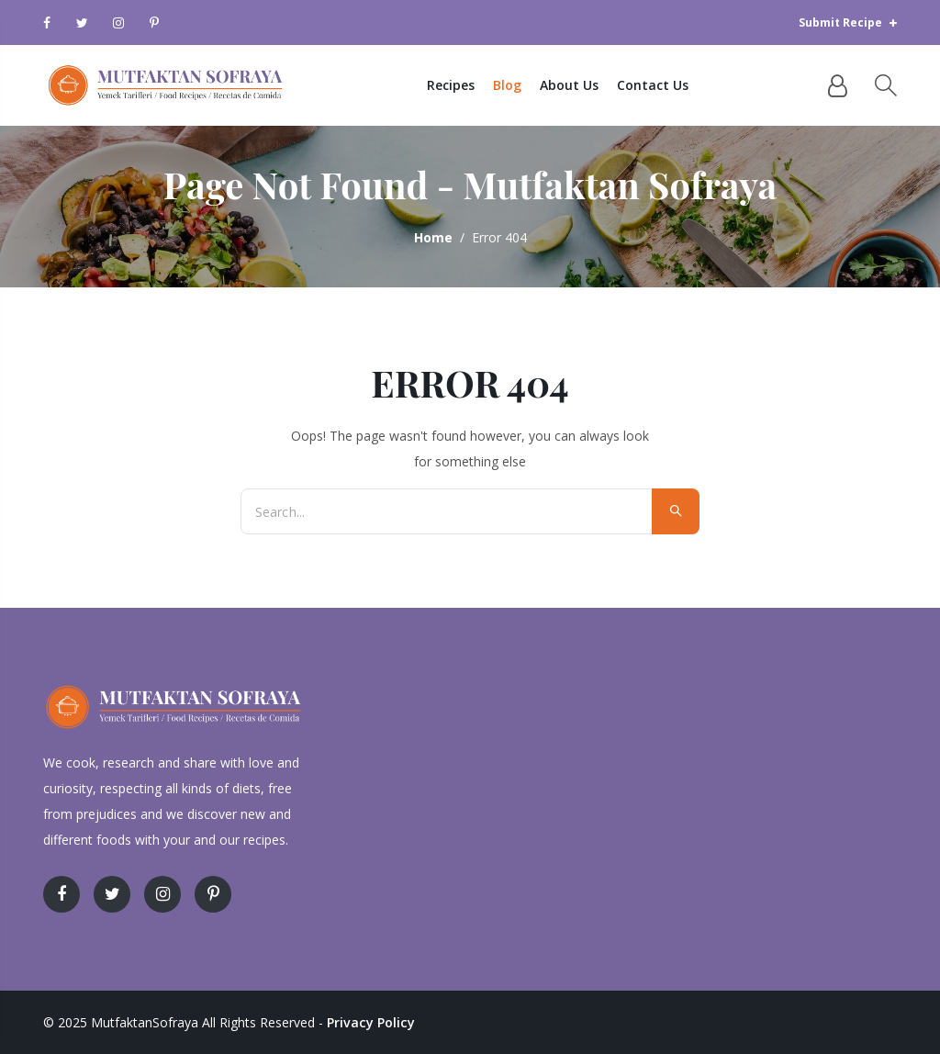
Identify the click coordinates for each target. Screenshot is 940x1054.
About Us (592, 85)
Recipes (474, 85)
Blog (530, 85)
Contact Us (675, 85)
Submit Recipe (848, 22)
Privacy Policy (369, 1022)
